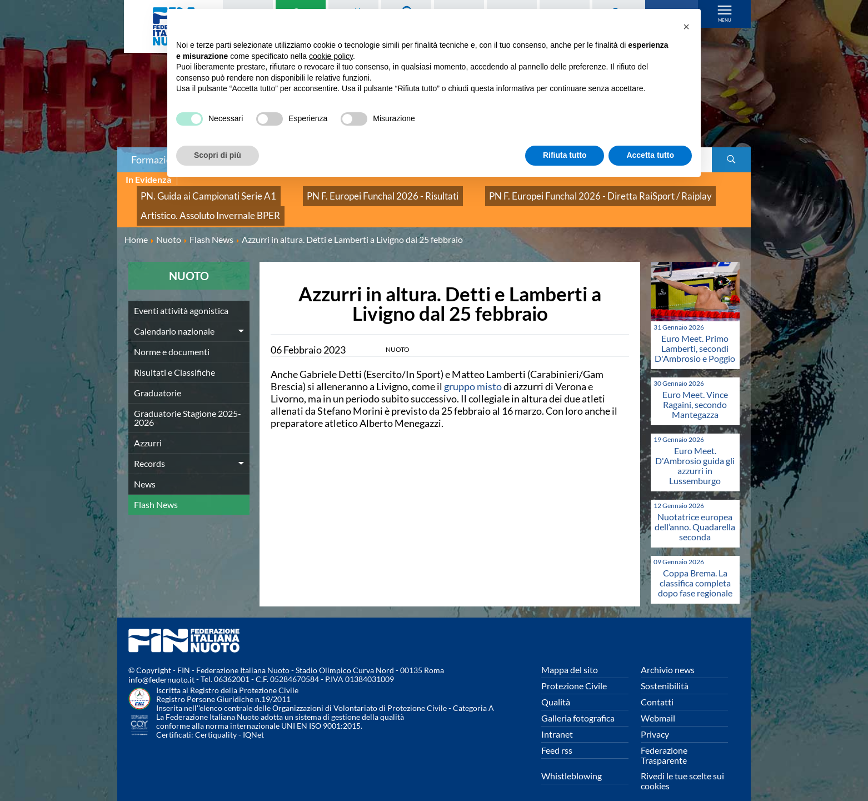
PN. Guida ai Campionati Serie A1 (194, 192)
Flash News (156, 489)
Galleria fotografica (578, 703)
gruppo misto (473, 371)
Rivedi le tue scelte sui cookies (682, 765)
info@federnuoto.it (161, 665)
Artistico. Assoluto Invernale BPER (196, 204)
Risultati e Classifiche (174, 357)
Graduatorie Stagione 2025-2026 (187, 402)
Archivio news (668, 654)
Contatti (657, 686)
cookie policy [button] (331, 56)
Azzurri (148, 427)
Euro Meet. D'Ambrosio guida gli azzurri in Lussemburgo (695, 450)
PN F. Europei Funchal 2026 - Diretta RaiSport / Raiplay (523, 192)
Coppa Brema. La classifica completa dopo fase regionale (695, 568)
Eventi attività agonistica (181, 295)
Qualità (555, 686)
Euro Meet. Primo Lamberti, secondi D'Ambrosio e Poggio (695, 333)
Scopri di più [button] (217, 155)
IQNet (253, 720)
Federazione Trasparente (664, 740)
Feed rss (556, 735)
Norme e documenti (171, 336)
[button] (686, 27)
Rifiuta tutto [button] (565, 155)
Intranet (557, 719)
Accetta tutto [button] (650, 155)
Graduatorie (157, 377)
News (145, 469)
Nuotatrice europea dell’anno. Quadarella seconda (695, 511)
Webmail (658, 703)
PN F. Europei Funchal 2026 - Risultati (340, 192)
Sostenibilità (665, 670)
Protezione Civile (574, 670)
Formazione (156, 160)
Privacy (655, 719)
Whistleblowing (571, 760)
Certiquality (216, 720)
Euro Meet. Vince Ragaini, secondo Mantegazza (695, 389)
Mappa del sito (569, 654)
